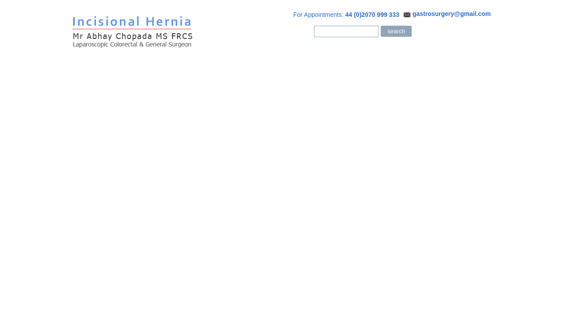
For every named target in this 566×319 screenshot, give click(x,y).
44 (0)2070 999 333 (372, 14)
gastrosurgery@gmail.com (452, 13)
